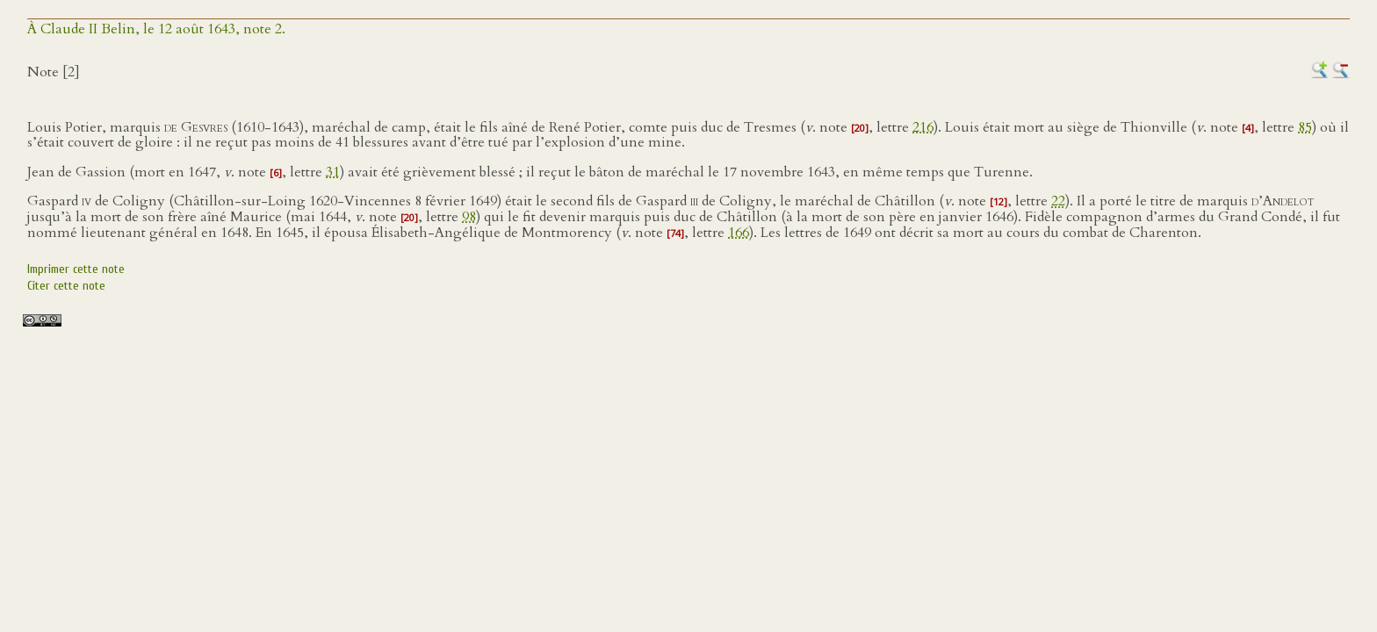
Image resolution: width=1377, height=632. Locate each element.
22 (1058, 201)
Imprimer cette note (76, 269)
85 (1305, 127)
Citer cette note (66, 285)
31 (333, 172)
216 (923, 127)
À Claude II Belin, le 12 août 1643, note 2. (156, 29)
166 (738, 232)
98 (469, 216)
